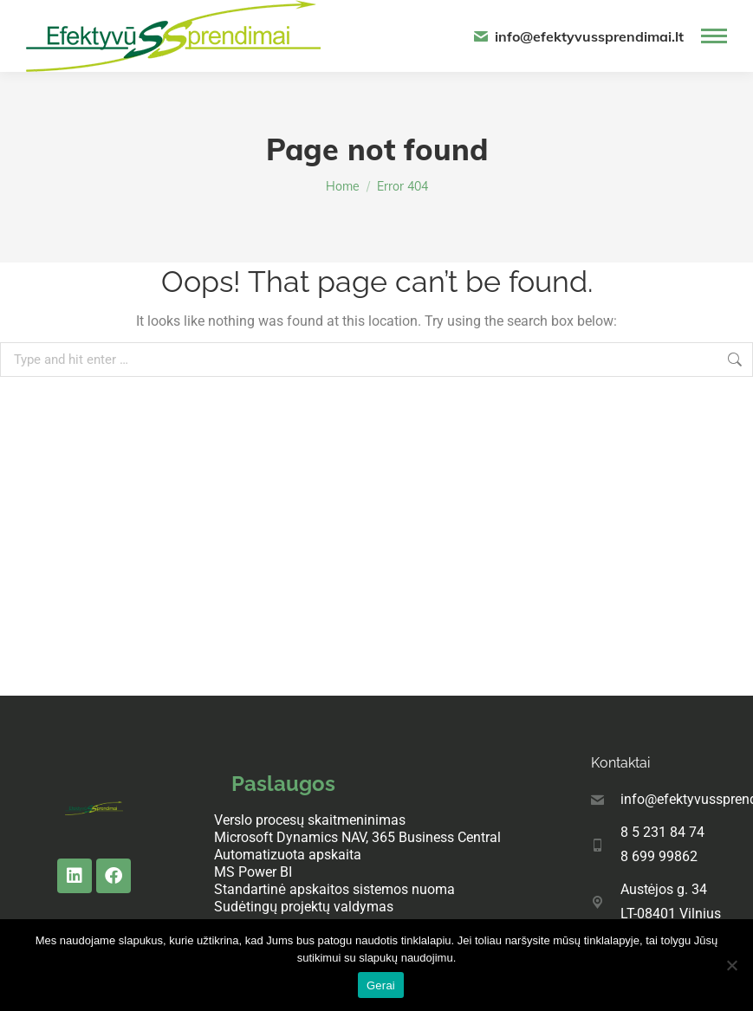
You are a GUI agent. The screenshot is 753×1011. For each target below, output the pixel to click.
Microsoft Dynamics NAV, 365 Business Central (357, 837)
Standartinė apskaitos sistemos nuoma (334, 889)
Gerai (381, 985)
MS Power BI (253, 872)
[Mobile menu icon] (714, 36)
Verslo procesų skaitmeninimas (310, 820)
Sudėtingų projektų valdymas (303, 906)
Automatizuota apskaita (287, 854)
